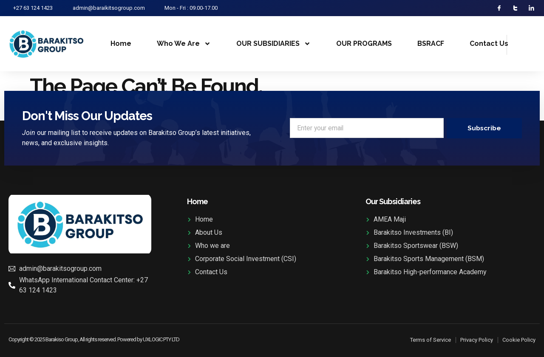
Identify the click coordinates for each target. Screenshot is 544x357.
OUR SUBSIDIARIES (273, 44)
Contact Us (489, 44)
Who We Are (184, 44)
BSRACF (430, 44)
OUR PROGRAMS (364, 44)
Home (120, 44)
